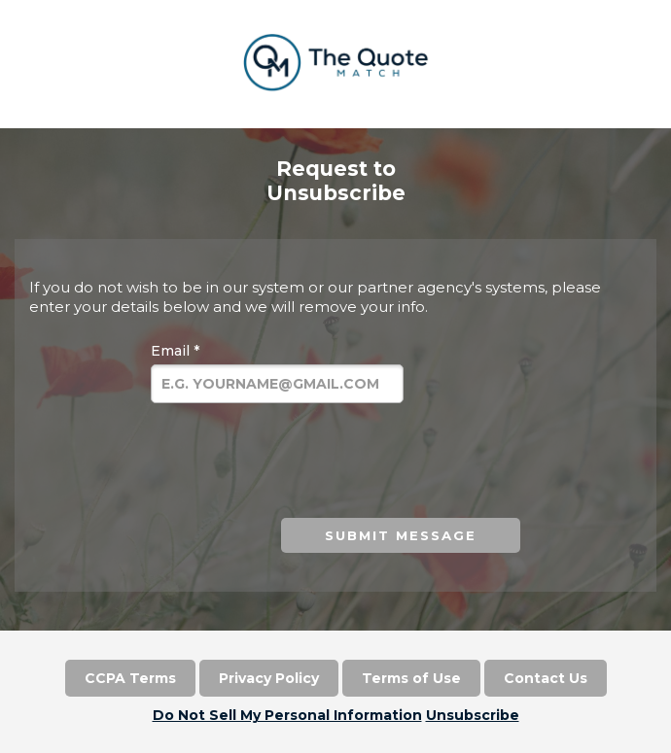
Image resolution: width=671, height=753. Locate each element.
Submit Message (401, 535)
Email (175, 350)
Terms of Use (411, 678)
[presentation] (284, 463)
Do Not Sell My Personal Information (287, 715)
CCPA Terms (130, 678)
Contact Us (545, 678)
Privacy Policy (269, 678)
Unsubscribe (472, 715)
